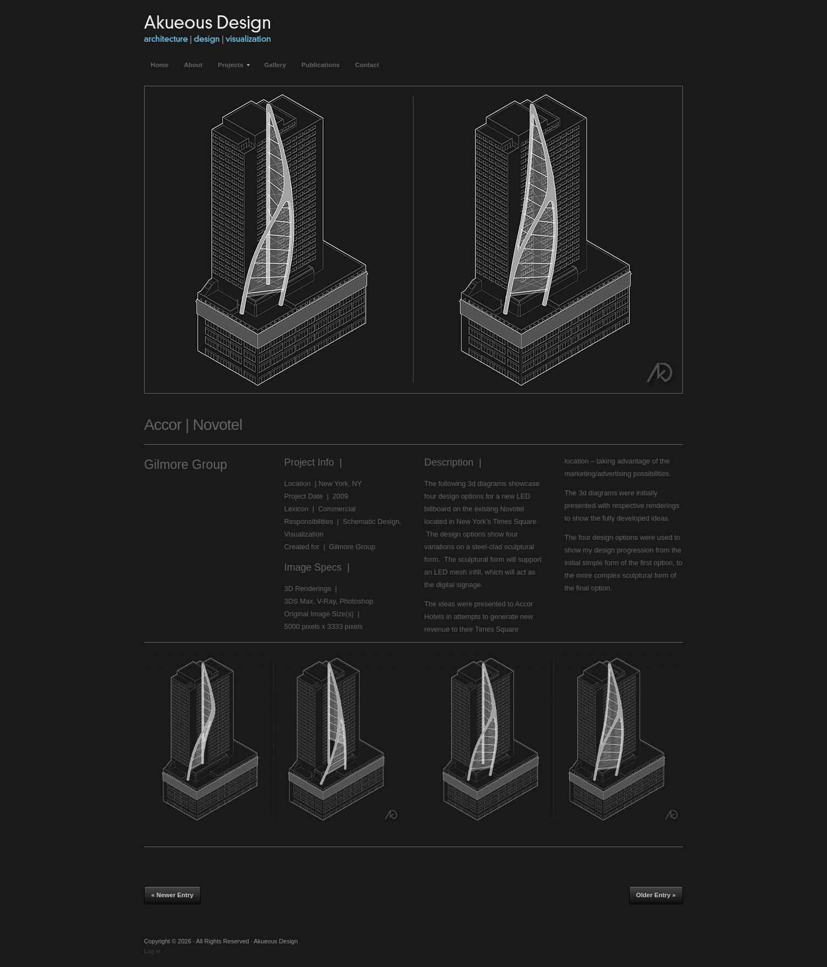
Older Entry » (656, 895)
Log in (152, 951)
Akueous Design (207, 27)
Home (159, 65)
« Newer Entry (172, 895)
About (193, 65)
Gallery (275, 65)
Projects (231, 68)
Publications (320, 65)
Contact (367, 65)
